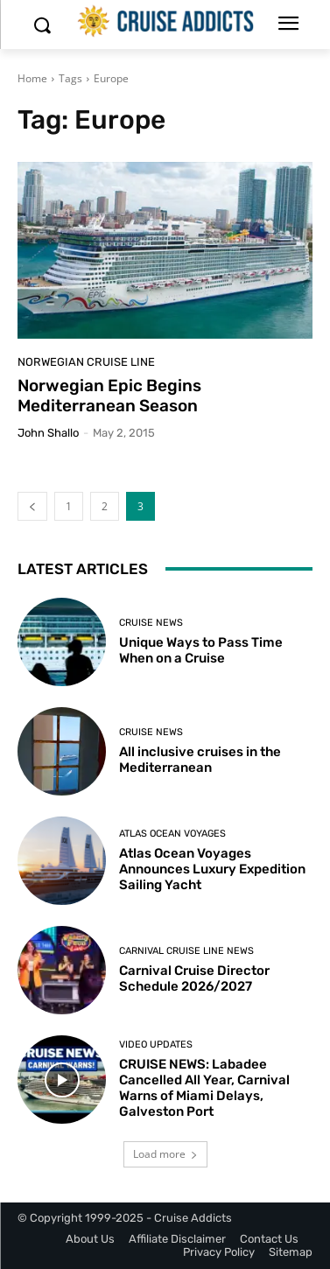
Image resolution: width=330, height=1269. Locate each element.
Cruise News (151, 622)
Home (32, 78)
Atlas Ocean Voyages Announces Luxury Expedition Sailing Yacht (212, 869)
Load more (165, 1153)
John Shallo (48, 432)
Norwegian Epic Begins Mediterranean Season (109, 395)
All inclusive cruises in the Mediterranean (200, 759)
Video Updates (156, 1044)
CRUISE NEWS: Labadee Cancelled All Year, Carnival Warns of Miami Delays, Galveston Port (204, 1087)
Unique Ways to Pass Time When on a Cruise (201, 650)
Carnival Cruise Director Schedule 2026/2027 (194, 978)
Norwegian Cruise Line (86, 362)
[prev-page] (32, 506)
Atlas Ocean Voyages (172, 833)
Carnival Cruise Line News (186, 951)
